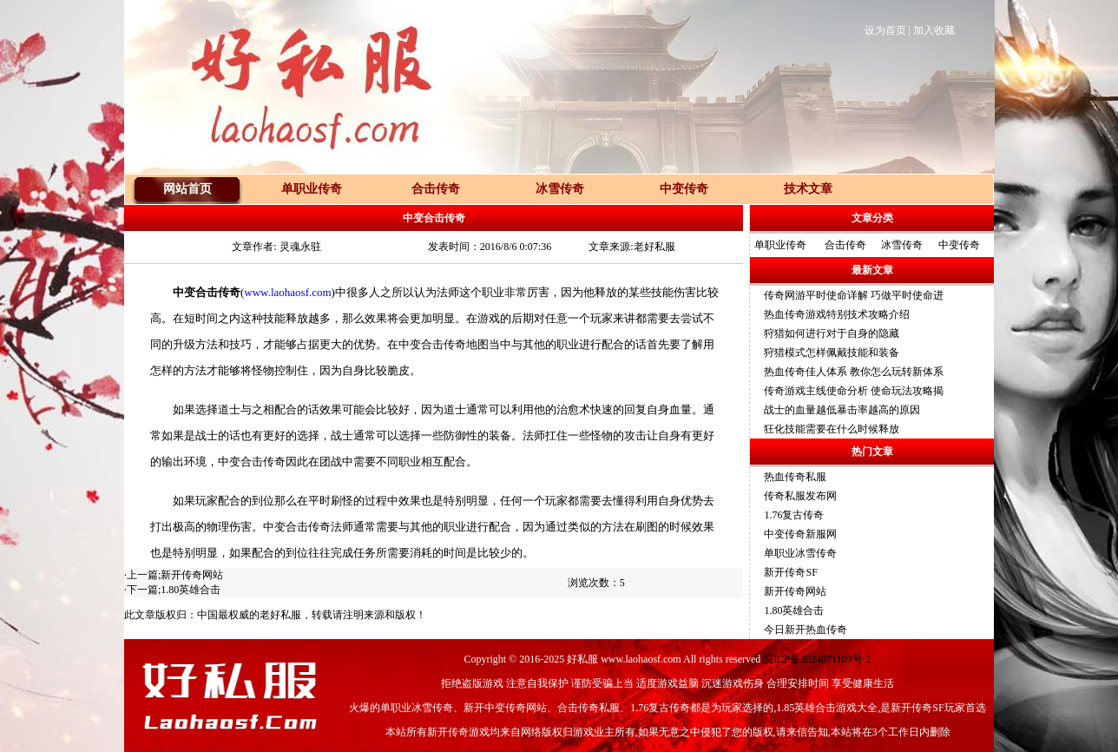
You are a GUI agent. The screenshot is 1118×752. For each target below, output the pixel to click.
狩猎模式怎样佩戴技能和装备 (831, 352)
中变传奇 (959, 245)
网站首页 (187, 188)
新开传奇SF (790, 572)
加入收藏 (934, 30)
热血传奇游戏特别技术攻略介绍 (837, 314)
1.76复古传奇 (794, 515)
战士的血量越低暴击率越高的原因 (842, 410)
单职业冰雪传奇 (800, 553)
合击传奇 (845, 245)
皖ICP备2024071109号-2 (817, 659)
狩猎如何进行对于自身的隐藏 (831, 333)
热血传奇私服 (795, 477)
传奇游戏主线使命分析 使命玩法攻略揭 (854, 391)
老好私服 (280, 615)
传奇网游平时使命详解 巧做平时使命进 (854, 295)
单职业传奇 (780, 245)
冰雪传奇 (902, 245)
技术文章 (808, 188)
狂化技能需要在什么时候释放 (831, 429)
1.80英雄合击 (190, 590)
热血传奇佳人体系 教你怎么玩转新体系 (854, 372)
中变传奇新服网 (800, 534)
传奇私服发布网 (800, 496)
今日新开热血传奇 (805, 629)
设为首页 (885, 30)
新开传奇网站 (192, 575)
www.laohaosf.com (287, 292)
